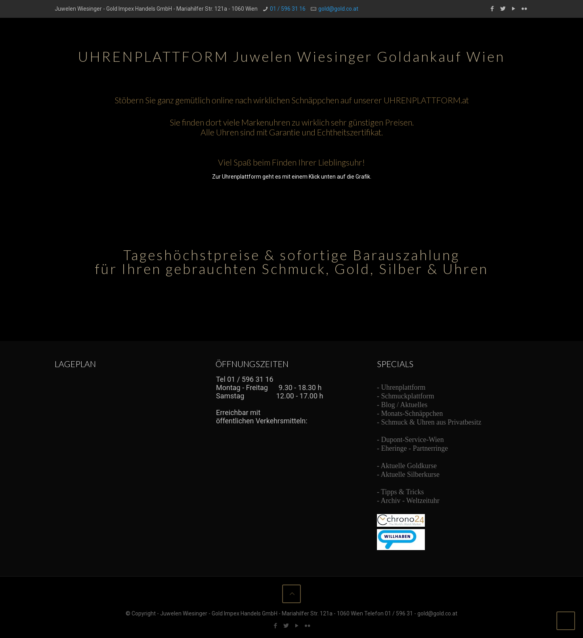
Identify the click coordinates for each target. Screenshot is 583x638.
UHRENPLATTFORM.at (426, 100)
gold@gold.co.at (338, 9)
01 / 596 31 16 (288, 9)
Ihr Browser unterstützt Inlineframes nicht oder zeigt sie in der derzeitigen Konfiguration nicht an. (275, 404)
